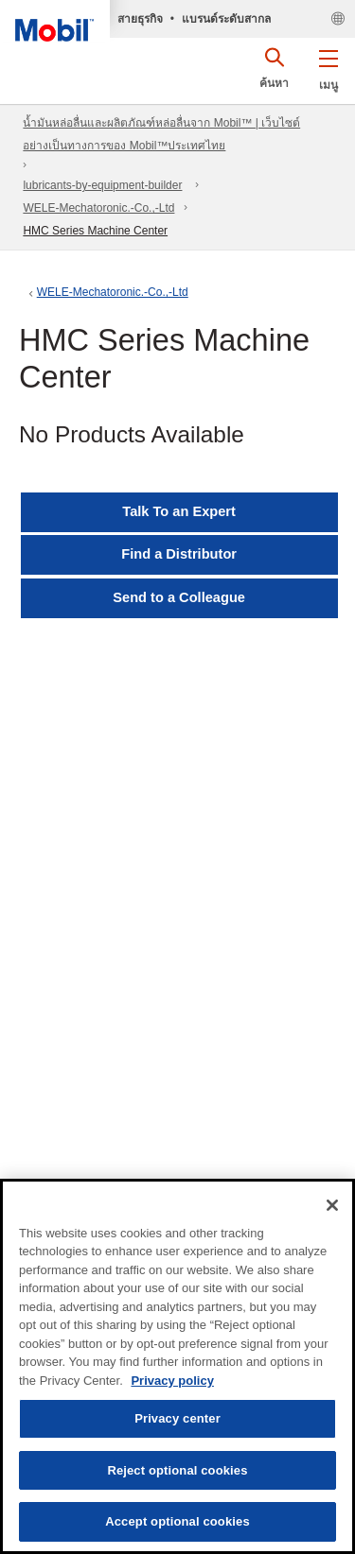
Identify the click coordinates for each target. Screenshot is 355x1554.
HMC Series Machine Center (95, 230)
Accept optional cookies (177, 1521)
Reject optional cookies (177, 1470)
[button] (328, 66)
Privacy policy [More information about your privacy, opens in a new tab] (172, 1380)
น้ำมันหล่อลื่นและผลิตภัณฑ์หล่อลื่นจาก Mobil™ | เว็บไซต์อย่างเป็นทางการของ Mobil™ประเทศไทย (161, 134)
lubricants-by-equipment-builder (102, 185)
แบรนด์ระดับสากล (226, 19)
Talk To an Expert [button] (179, 511)
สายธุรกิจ (140, 19)
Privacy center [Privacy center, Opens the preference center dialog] (177, 1418)
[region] (177, 1366)
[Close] (332, 1205)
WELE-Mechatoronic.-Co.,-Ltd (98, 208)
